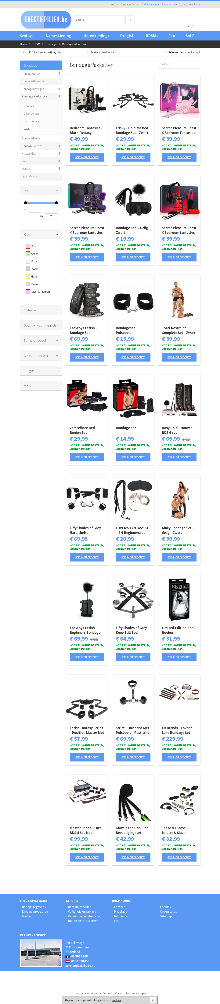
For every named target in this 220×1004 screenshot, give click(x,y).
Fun (171, 35)
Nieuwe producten (35, 911)
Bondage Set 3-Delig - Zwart (133, 230)
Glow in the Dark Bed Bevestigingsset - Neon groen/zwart (132, 830)
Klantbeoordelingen (135, 993)
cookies (116, 1000)
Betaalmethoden (79, 907)
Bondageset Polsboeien (125, 330)
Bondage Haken (31, 73)
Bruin (34, 284)
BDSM (152, 35)
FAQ (116, 921)
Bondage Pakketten (34, 96)
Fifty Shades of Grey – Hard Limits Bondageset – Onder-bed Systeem (86, 530)
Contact (119, 907)
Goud (34, 276)
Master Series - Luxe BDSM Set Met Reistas (86, 830)
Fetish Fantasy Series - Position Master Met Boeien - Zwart (87, 730)
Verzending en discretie (84, 916)
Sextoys (27, 35)
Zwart (34, 269)
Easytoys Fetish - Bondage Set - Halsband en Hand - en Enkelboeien (85, 330)
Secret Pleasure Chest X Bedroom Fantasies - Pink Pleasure (179, 130)
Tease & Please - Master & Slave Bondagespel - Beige (178, 830)
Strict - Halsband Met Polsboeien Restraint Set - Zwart (132, 730)
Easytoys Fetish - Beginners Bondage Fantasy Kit (85, 630)
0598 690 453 (77, 961)
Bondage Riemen (31, 138)
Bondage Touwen (32, 146)
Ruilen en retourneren (83, 921)
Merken (27, 916)
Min (25, 209)
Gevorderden (31, 113)
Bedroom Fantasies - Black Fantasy (86, 130)
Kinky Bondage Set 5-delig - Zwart (179, 530)
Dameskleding (59, 35)
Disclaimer (108, 993)
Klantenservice (150, 4)
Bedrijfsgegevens (34, 907)
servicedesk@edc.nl (80, 966)
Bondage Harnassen (33, 81)
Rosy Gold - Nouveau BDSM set (178, 430)
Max (42, 216)
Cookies (165, 907)
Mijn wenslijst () (190, 4)
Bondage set (126, 427)
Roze (34, 261)
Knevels (26, 161)
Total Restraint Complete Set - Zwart (179, 330)
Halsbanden (29, 153)
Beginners (29, 106)
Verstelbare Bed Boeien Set (82, 430)
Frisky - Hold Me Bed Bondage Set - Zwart (132, 130)
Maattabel (121, 911)
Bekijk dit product (87, 157)
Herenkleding (96, 35)
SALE (190, 35)
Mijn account (170, 4)
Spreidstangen (30, 176)
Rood (34, 246)
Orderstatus (168, 911)
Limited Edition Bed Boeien (177, 630)
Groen (34, 254)
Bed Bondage (32, 121)
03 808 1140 (76, 956)
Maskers (26, 168)
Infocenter (121, 916)
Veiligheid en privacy (82, 911)
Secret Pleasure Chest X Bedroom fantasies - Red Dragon (179, 230)
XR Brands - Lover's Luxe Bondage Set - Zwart (177, 730)
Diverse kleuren (40, 291)
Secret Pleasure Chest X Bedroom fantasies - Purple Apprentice (87, 230)
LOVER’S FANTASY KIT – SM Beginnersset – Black (133, 530)
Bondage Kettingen (33, 89)
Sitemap (166, 916)
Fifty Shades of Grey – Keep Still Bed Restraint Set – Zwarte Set (133, 630)
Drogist (127, 35)
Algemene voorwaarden (88, 993)
